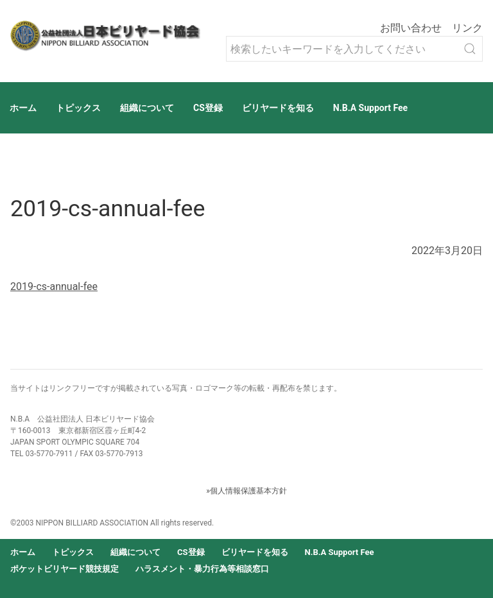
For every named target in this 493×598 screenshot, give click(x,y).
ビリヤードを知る (278, 108)
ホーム (23, 108)
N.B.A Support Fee (370, 108)
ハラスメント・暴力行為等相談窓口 (202, 569)
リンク (467, 28)
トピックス (78, 108)
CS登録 (208, 108)
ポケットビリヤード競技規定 (64, 569)
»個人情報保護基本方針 (246, 490)
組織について (147, 108)
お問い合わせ (411, 28)
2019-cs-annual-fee (54, 286)
